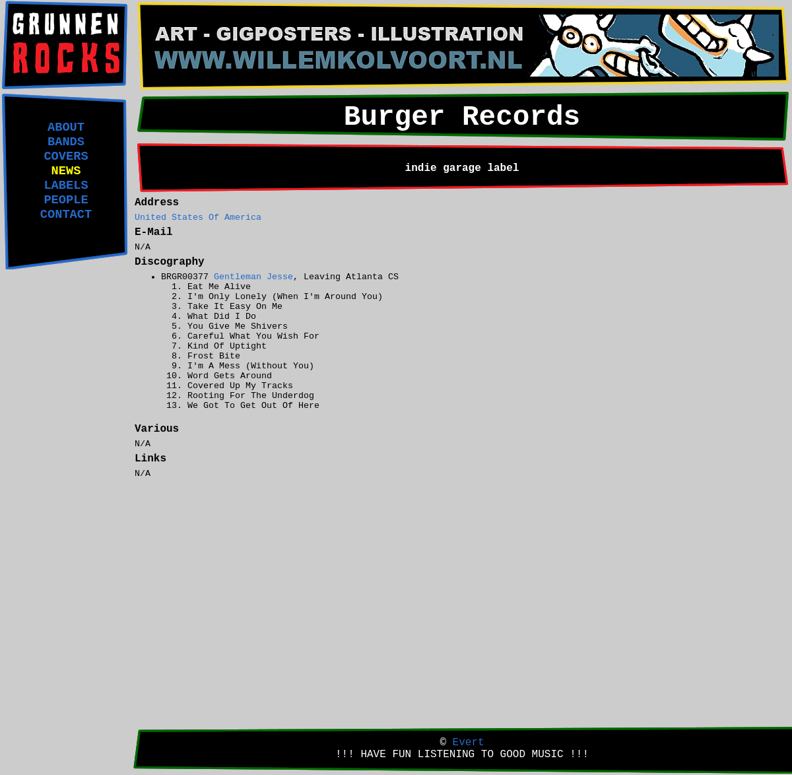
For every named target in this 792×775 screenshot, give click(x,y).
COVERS (66, 156)
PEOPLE (66, 200)
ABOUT (66, 127)
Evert (468, 743)
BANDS (66, 142)
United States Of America (198, 217)
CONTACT (66, 214)
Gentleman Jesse (253, 277)
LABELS (66, 185)
